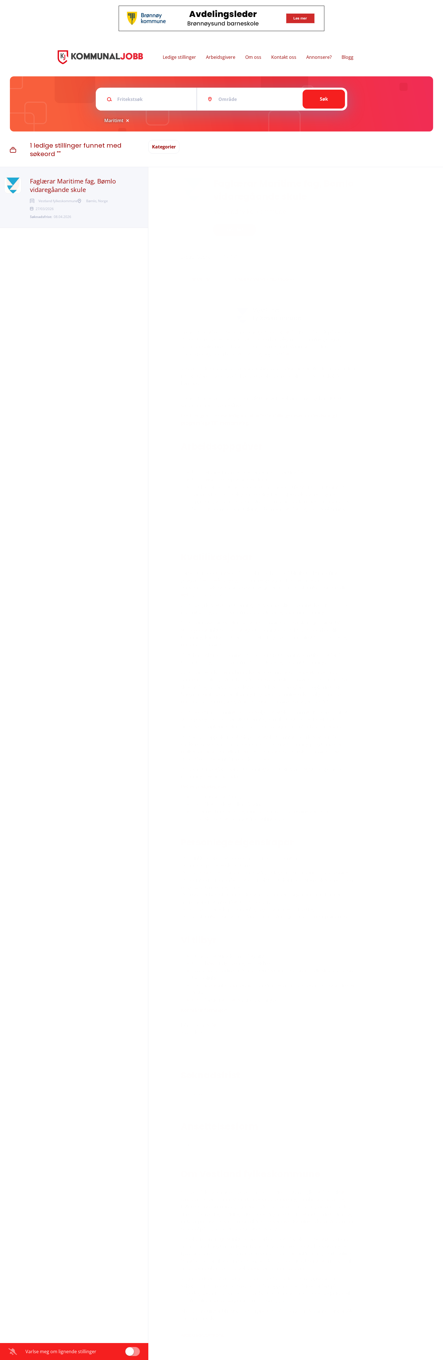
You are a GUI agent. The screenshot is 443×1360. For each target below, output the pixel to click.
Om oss (253, 57)
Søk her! (234, 229)
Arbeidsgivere (220, 57)
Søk (324, 99)
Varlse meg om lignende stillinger (60, 1351)
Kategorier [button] (164, 147)
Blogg (347, 57)
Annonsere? (319, 57)
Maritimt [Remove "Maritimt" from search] (113, 120)
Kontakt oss (283, 57)
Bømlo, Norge (195, 256)
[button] (366, 230)
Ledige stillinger (179, 57)
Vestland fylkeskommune (249, 211)
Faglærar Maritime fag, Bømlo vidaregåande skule (73, 185)
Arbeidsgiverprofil (202, 1335)
